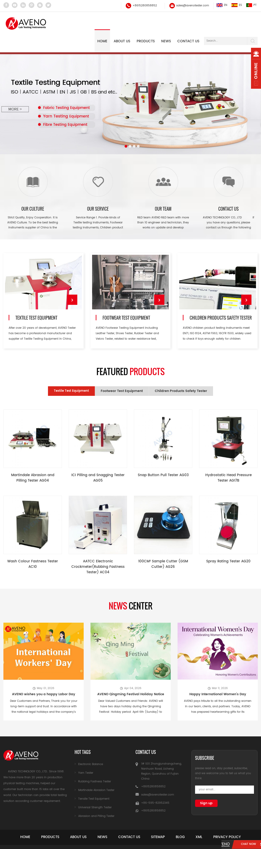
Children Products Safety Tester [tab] (181, 373)
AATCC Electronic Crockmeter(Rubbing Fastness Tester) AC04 (98, 549)
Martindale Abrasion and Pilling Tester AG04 (32, 460)
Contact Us (188, 23)
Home (102, 23)
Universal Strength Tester (95, 790)
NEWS (166, 23)
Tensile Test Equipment (93, 781)
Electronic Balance (90, 747)
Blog (197, 820)
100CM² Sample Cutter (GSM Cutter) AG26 (163, 547)
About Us (122, 23)
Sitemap (172, 820)
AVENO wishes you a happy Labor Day (43, 677)
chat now (236, 845)
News (109, 820)
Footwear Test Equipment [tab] (122, 373)
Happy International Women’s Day (217, 677)
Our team (163, 191)
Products (146, 23)
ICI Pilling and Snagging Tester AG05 (98, 460)
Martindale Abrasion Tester (96, 773)
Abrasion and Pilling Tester (96, 799)
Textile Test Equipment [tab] (71, 373)
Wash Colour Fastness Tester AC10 (32, 547)
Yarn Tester (85, 755)
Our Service (98, 191)
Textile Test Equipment (35, 302)
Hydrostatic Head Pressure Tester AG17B (228, 460)
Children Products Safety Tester (220, 302)
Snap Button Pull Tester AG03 (163, 458)
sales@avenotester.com (192, 5)
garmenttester (190, 842)
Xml (220, 820)
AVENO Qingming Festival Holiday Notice (130, 677)
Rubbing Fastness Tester (94, 764)
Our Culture (32, 191)
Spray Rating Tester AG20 (228, 544)
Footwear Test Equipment (126, 302)
